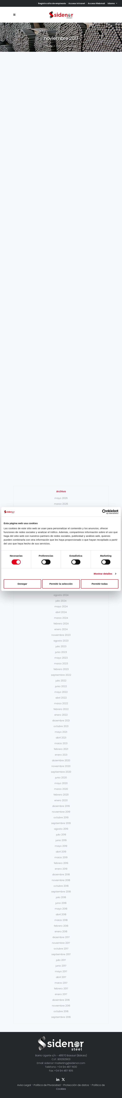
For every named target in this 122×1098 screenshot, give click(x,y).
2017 (58, 46)
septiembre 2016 (61, 1017)
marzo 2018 (61, 920)
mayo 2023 (61, 657)
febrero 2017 (61, 988)
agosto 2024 (61, 595)
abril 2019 (61, 851)
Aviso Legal (24, 1085)
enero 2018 (61, 931)
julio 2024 (61, 600)
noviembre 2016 (61, 1005)
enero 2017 (61, 994)
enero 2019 (61, 868)
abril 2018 (61, 914)
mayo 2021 (61, 732)
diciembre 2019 (61, 806)
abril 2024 (61, 612)
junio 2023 (61, 652)
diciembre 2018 (61, 874)
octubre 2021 (61, 726)
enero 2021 (61, 754)
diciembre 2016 (61, 1000)
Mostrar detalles (103, 573)
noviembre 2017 (61, 943)
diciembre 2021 (61, 720)
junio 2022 (61, 686)
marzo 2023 (61, 663)
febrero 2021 (61, 749)
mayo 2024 (61, 606)
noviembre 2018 (61, 880)
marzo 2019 (61, 857)
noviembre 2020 (61, 766)
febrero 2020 (61, 794)
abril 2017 (61, 977)
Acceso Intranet (76, 3)
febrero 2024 (61, 623)
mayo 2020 (61, 783)
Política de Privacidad (47, 1085)
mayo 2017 (61, 971)
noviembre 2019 (61, 811)
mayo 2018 (61, 908)
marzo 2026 (61, 503)
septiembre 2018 (61, 891)
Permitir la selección (61, 583)
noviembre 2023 (61, 635)
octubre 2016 (61, 1011)
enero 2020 (61, 800)
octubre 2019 (61, 817)
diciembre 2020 (61, 760)
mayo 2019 (61, 846)
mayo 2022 (61, 692)
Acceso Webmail (96, 3)
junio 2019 (61, 840)
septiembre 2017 (61, 954)
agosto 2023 (61, 640)
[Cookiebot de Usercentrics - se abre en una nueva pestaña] (104, 511)
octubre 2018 (61, 885)
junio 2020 (61, 777)
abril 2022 (61, 697)
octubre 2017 (61, 948)
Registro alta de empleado (52, 3)
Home (49, 46)
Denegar (22, 583)
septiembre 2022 (61, 675)
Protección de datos (76, 1085)
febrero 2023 (61, 669)
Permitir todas (100, 583)
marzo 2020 (61, 789)
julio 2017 (61, 960)
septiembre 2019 (61, 823)
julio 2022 (61, 680)
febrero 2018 (61, 925)
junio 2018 (61, 903)
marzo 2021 (61, 743)
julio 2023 (61, 646)
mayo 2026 (61, 498)
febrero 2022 (61, 709)
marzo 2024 (61, 617)
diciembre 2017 (61, 937)
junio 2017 (61, 965)
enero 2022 (61, 714)
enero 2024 (61, 629)
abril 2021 (61, 737)
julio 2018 (61, 897)
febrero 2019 (61, 863)
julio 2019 (61, 834)
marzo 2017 (61, 982)
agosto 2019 (61, 828)
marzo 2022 (61, 703)
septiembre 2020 (61, 771)
